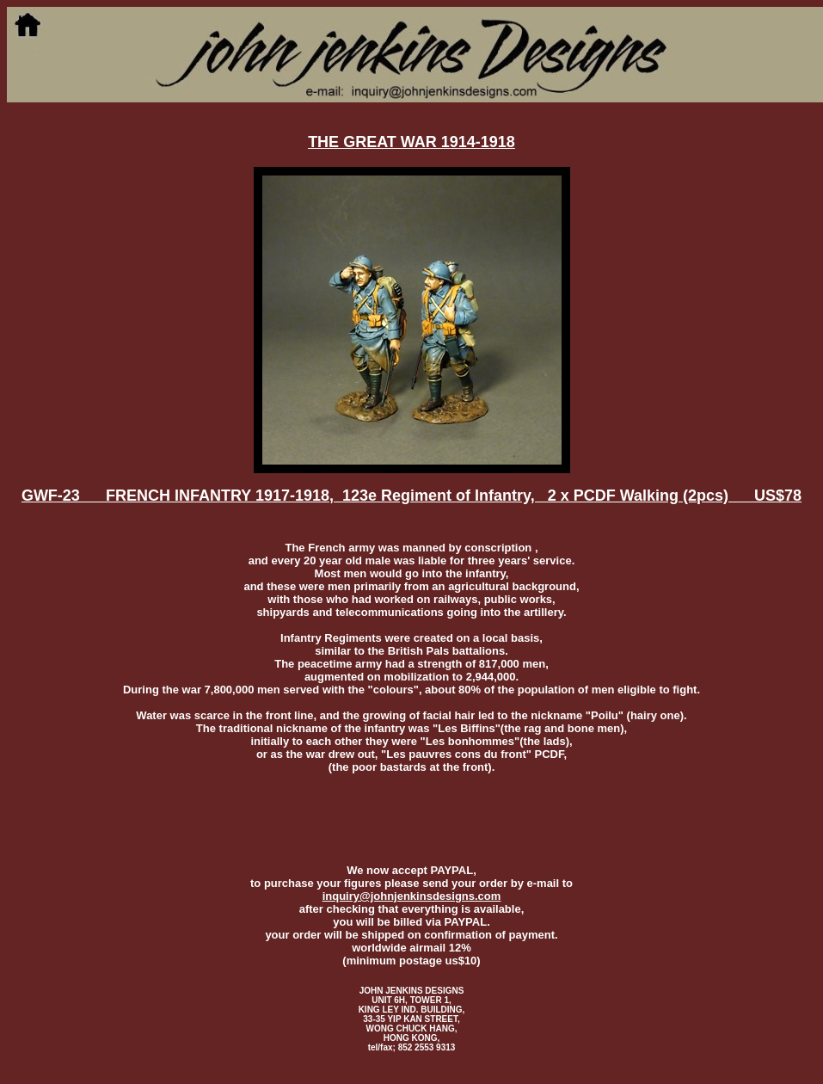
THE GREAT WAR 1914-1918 (411, 142)
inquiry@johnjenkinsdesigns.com (411, 896)
